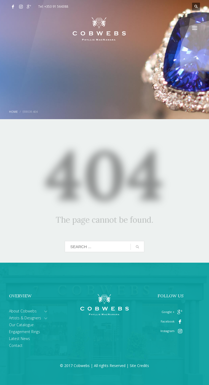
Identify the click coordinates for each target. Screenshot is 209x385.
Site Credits (139, 365)
